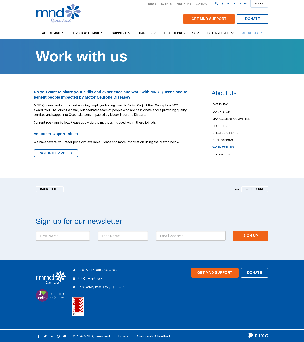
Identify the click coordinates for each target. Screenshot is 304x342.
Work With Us (223, 147)
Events (166, 3)
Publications (223, 140)
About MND (53, 33)
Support (121, 33)
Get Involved (220, 33)
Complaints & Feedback (154, 336)
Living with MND (88, 33)
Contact (202, 3)
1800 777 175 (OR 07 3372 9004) (99, 270)
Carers (147, 33)
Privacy (123, 336)
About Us (252, 33)
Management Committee (231, 118)
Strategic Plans (225, 132)
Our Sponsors (224, 125)
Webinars (183, 3)
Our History (222, 111)
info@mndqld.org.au (91, 278)
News (152, 3)
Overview (220, 104)
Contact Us (222, 154)
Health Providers (181, 33)
